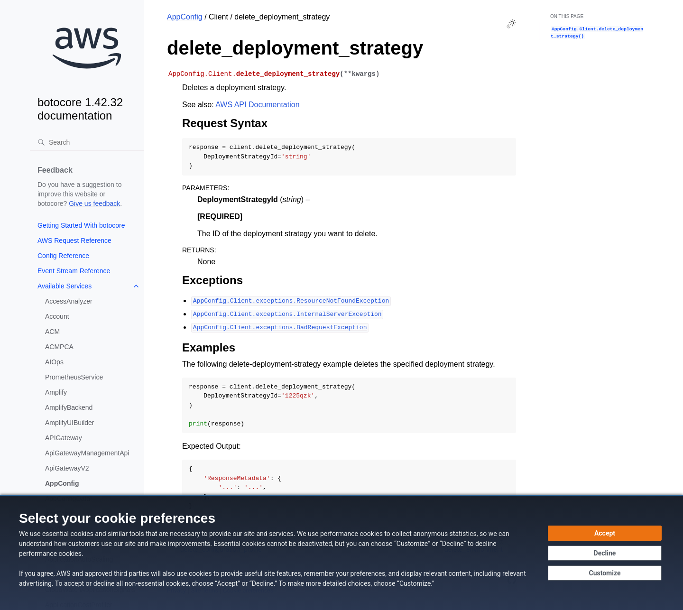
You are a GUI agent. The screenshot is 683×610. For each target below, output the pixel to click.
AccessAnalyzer (68, 301)
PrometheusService (74, 377)
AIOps (54, 362)
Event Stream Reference (73, 271)
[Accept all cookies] (605, 533)
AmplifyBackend (68, 407)
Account (57, 316)
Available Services (64, 286)
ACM (52, 331)
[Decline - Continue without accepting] (605, 553)
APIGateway (63, 438)
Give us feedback (94, 203)
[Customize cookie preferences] (605, 573)
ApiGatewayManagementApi (87, 453)
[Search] (87, 142)
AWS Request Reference (74, 240)
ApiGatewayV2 (67, 468)
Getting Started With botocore (81, 225)
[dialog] (341, 552)
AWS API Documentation (257, 105)
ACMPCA (59, 347)
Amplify (56, 392)
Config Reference (63, 255)
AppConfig (62, 483)
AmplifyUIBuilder (69, 422)
